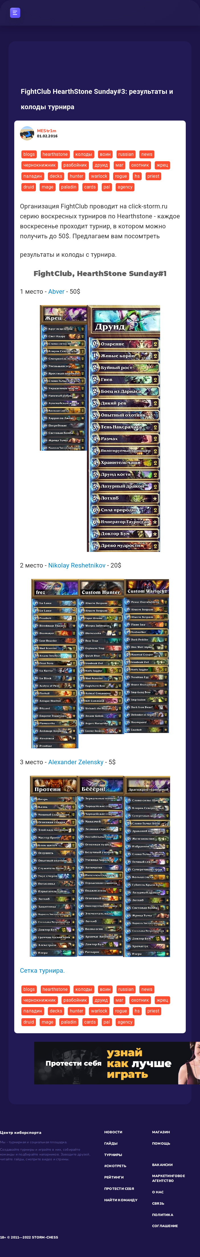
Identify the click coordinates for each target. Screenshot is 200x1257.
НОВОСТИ (113, 1132)
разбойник (75, 165)
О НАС (158, 1192)
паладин (32, 176)
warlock (99, 176)
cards (90, 187)
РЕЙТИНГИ (114, 1177)
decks (56, 176)
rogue (121, 176)
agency (125, 187)
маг (120, 165)
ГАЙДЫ (110, 1143)
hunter (76, 176)
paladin (69, 187)
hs (137, 176)
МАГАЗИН (161, 1132)
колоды (83, 154)
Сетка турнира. (42, 970)
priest (154, 176)
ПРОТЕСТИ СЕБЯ (119, 1188)
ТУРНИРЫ (113, 1155)
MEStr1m (47, 133)
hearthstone (55, 154)
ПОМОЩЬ (161, 1143)
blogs (29, 154)
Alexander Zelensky (75, 762)
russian (126, 154)
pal (107, 187)
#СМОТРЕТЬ (115, 1166)
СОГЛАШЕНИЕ (165, 1226)
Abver (56, 291)
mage (47, 187)
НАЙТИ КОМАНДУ (120, 1200)
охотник (140, 165)
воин (105, 154)
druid (28, 187)
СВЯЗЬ (158, 1203)
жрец (162, 165)
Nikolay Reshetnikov (76, 565)
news (146, 154)
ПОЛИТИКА (162, 1215)
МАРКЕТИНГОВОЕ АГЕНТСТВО (168, 1178)
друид (101, 165)
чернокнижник (39, 165)
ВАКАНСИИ (162, 1165)
